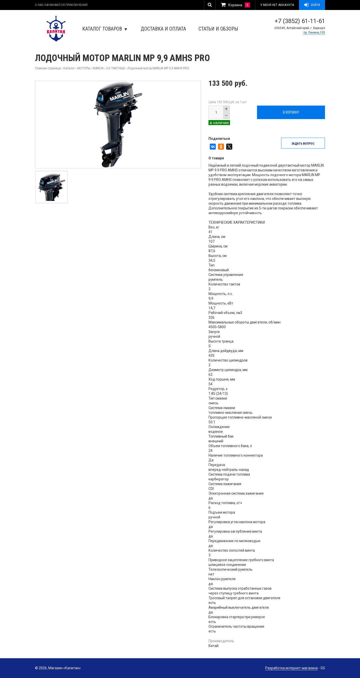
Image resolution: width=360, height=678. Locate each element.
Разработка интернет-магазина (291, 668)
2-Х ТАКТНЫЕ (115, 68)
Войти (312, 5)
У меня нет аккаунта (277, 5)
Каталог (69, 68)
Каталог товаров (104, 29)
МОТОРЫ (83, 68)
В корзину (291, 112)
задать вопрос (303, 143)
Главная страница (48, 68)
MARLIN (98, 68)
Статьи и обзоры (218, 29)
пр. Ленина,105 (314, 32)
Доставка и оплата (163, 29)
